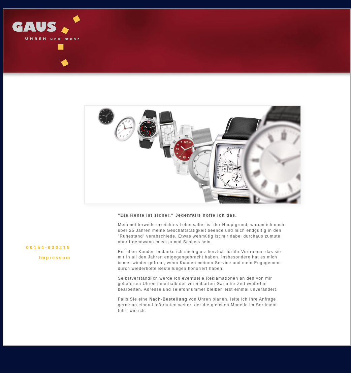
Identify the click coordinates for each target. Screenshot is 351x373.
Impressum (55, 257)
